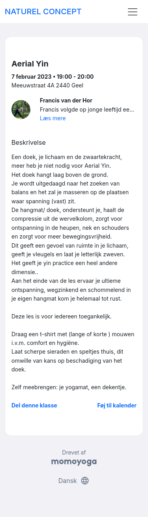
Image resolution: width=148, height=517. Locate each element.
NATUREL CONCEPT (43, 11)
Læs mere (53, 118)
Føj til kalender (117, 405)
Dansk (74, 480)
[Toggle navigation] (132, 11)
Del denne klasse (34, 405)
